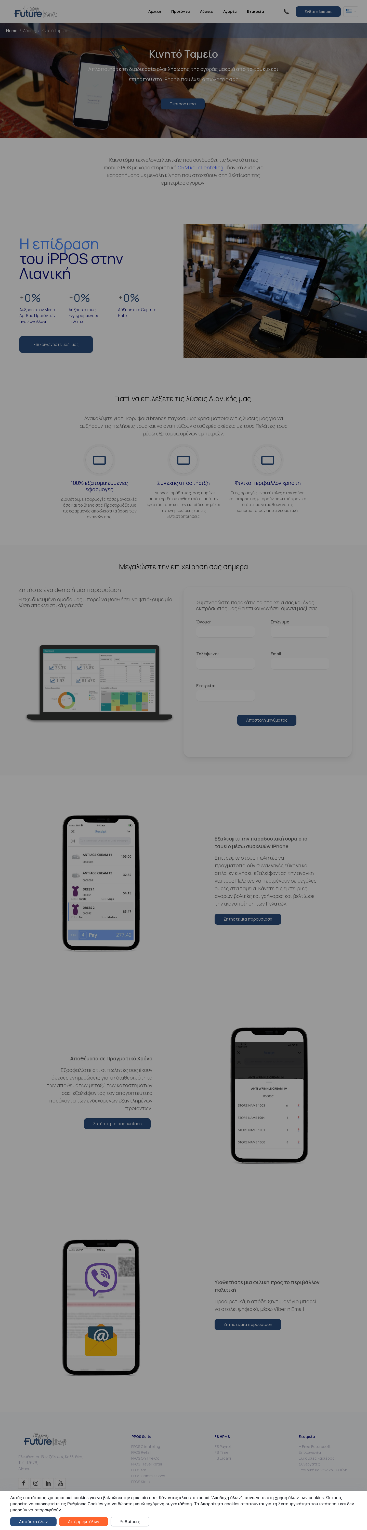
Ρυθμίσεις (130, 1521)
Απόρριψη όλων (83, 1521)
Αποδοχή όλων (33, 1521)
